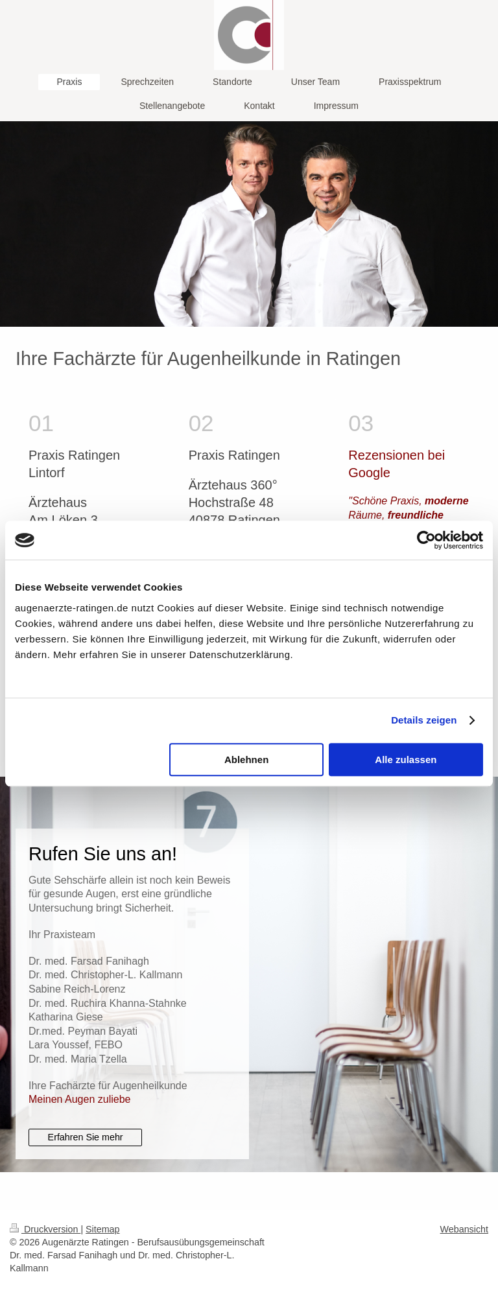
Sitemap (102, 1229)
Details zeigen (423, 719)
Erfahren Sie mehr (85, 1137)
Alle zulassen (405, 759)
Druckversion (45, 1229)
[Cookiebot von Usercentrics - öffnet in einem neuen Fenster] (426, 540)
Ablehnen (246, 759)
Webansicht (464, 1229)
